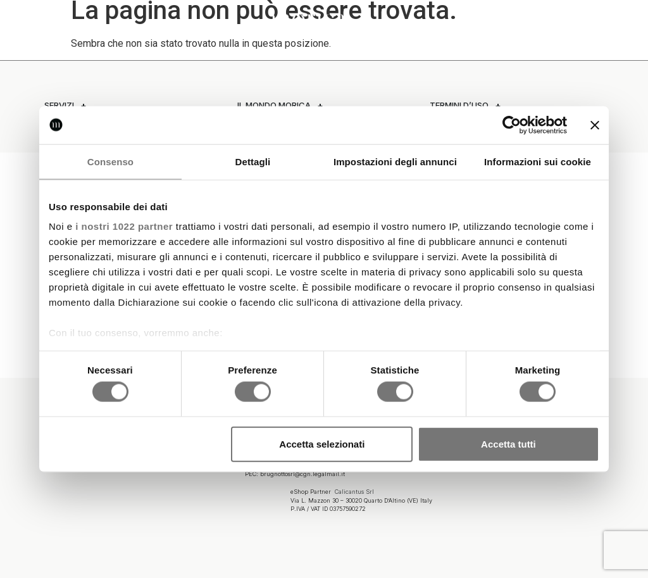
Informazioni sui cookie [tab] (537, 161)
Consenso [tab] (110, 161)
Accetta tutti (508, 443)
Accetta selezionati (321, 443)
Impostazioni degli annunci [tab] (395, 161)
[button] (22, 20)
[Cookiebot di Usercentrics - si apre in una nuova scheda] (511, 124)
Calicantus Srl (354, 490)
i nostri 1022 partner (124, 226)
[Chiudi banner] (594, 124)
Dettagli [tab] (253, 161)
